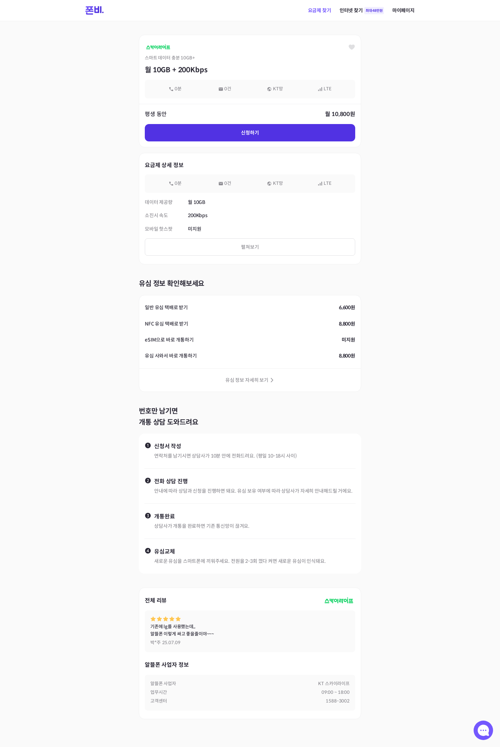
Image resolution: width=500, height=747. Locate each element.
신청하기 (250, 133)
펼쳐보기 (250, 247)
